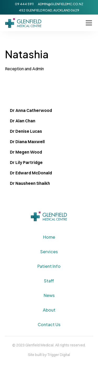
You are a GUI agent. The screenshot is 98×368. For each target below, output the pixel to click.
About (49, 310)
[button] (88, 23)
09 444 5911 (24, 4)
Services (49, 251)
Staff (49, 280)
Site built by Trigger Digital (49, 354)
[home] (23, 23)
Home (49, 237)
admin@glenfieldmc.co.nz (60, 4)
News (49, 295)
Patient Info (49, 266)
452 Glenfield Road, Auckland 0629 (49, 10)
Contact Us (49, 324)
